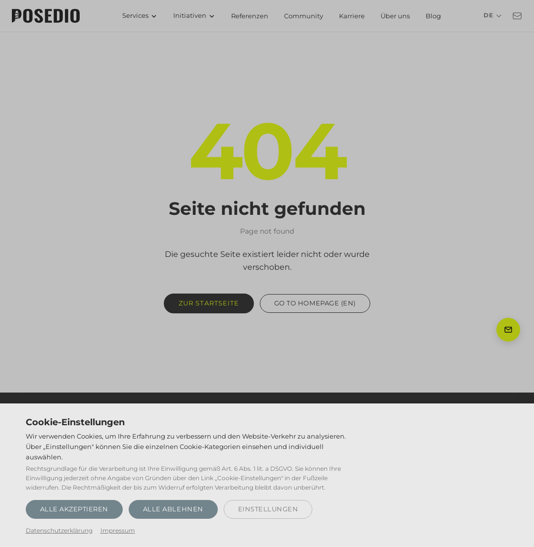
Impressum (117, 530)
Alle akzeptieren (74, 509)
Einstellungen (268, 509)
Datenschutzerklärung (59, 530)
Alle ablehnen (173, 509)
